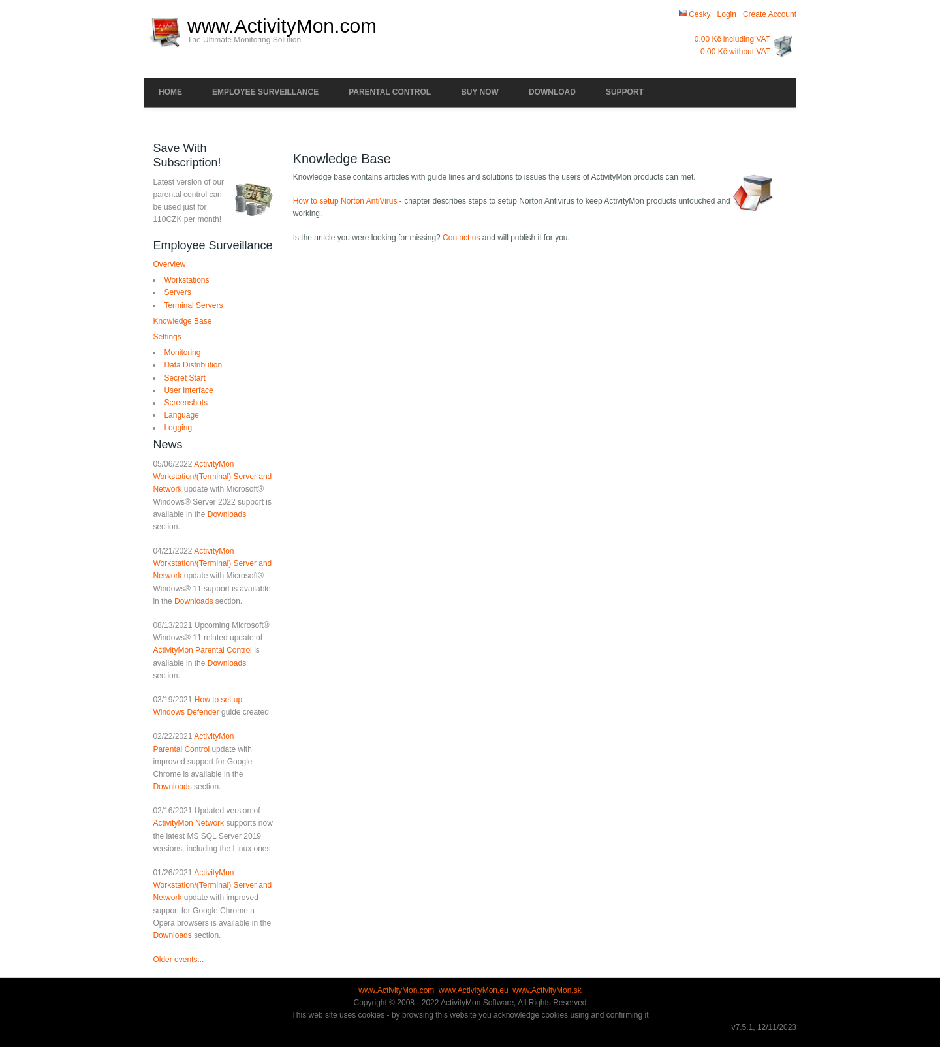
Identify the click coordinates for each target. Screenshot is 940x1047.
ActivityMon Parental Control (202, 650)
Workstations (186, 280)
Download (552, 92)
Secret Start (184, 378)
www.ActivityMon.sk (546, 990)
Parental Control (390, 92)
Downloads (227, 514)
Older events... (178, 959)
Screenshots (186, 402)
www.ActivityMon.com (282, 26)
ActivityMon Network (188, 823)
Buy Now (480, 92)
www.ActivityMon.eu (474, 990)
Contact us (461, 237)
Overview (169, 264)
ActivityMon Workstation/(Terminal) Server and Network (212, 476)
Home (170, 92)
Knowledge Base (182, 321)
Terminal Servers (193, 305)
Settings (167, 336)
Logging (178, 427)
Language (181, 415)
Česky (695, 14)
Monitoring (182, 352)
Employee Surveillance (265, 92)
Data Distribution (193, 364)
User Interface (188, 390)
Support (625, 92)
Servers (177, 292)
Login (726, 14)
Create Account (769, 14)
